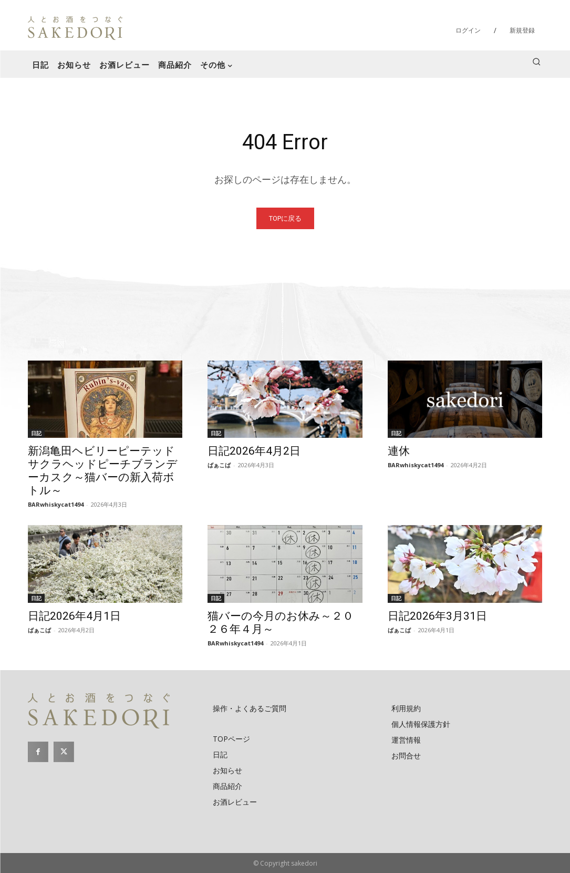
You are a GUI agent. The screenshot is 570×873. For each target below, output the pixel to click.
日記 (36, 433)
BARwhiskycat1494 (56, 504)
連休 (399, 451)
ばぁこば (219, 465)
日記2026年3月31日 (437, 616)
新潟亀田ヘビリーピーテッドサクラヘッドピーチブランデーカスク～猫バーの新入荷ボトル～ (103, 471)
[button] (536, 61)
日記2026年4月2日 (254, 451)
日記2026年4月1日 (74, 616)
